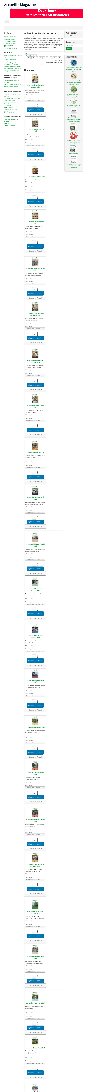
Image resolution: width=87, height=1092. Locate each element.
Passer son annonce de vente (12, 84)
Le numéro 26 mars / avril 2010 (35, 223)
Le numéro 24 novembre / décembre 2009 (35, 314)
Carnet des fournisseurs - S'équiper (11, 120)
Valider (69, 48)
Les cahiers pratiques (10, 41)
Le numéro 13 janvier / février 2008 (35, 820)
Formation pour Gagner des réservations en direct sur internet (74, 69)
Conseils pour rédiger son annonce (11, 81)
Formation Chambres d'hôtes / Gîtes (13, 56)
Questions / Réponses (10, 48)
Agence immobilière (10, 125)
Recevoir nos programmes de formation (12, 71)
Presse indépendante (10, 102)
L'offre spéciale (8, 45)
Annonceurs (7, 123)
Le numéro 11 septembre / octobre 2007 (35, 912)
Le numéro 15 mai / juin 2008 (35, 728)
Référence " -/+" (30, 55)
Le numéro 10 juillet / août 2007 (35, 957)
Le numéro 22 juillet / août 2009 (35, 406)
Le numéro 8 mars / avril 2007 (35, 1048)
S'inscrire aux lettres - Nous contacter (12, 95)
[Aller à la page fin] (59, 57)
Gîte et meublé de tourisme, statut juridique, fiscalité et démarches (74, 165)
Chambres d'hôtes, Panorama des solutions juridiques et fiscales (74, 119)
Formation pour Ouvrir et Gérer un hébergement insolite (74, 96)
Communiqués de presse (11, 113)
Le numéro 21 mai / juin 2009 (35, 452)
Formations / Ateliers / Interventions (10, 110)
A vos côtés (7, 104)
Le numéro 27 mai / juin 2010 (35, 177)
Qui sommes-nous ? (10, 100)
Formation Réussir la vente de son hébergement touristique (12, 67)
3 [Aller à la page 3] (43, 57)
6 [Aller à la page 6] (51, 57)
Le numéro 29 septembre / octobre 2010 (35, 86)
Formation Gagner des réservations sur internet (11, 63)
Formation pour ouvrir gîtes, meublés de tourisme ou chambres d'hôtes (74, 82)
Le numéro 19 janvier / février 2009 (35, 545)
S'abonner (74, 131)
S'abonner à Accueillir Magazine (10, 37)
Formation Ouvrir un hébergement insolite (10, 60)
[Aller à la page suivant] (55, 57)
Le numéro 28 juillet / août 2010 (35, 131)
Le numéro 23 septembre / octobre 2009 (35, 361)
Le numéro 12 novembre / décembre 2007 (35, 865)
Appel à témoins (8, 107)
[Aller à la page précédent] (33, 57)
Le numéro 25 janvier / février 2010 (35, 270)
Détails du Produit (35, 114)
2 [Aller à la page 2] (40, 57)
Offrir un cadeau (8, 47)
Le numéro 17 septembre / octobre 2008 (35, 637)
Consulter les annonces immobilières (11, 87)
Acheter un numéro (9, 39)
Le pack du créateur (10, 43)
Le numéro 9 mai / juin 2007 (35, 1003)
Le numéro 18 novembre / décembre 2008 (35, 590)
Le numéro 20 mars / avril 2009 (35, 498)
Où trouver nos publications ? (12, 98)
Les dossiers (7, 105)
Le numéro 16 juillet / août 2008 (35, 682)
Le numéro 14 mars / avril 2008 (35, 773)
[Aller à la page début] (29, 57)
